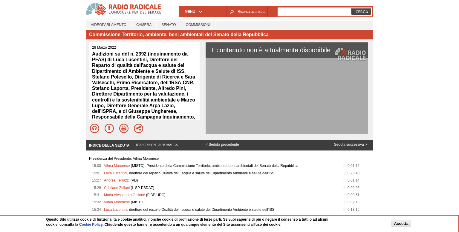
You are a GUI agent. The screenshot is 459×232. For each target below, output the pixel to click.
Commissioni (198, 25)
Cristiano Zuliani (117, 188)
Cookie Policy (90, 224)
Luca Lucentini (115, 173)
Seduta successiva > (350, 144)
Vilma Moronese (117, 166)
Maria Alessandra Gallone (124, 195)
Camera (144, 25)
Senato (168, 25)
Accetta (401, 223)
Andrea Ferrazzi (116, 180)
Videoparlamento (108, 25)
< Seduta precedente (222, 144)
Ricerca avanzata (251, 12)
